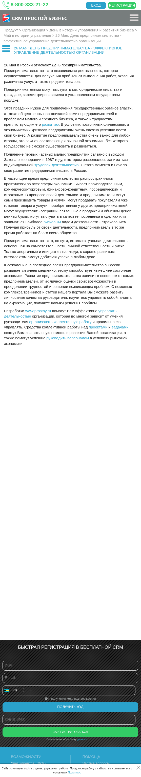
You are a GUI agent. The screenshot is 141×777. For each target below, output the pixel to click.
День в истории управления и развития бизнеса (92, 30)
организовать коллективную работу (60, 322)
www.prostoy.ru (38, 311)
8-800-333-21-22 (29, 4)
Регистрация (122, 5)
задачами (120, 327)
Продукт (11, 30)
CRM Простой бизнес (39, 18)
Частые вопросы (96, 763)
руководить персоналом (68, 338)
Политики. (74, 772)
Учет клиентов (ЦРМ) (28, 763)
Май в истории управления (28, 35)
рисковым (52, 222)
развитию (50, 124)
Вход (96, 5)
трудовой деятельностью (56, 165)
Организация (34, 30)
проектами (98, 327)
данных (82, 739)
